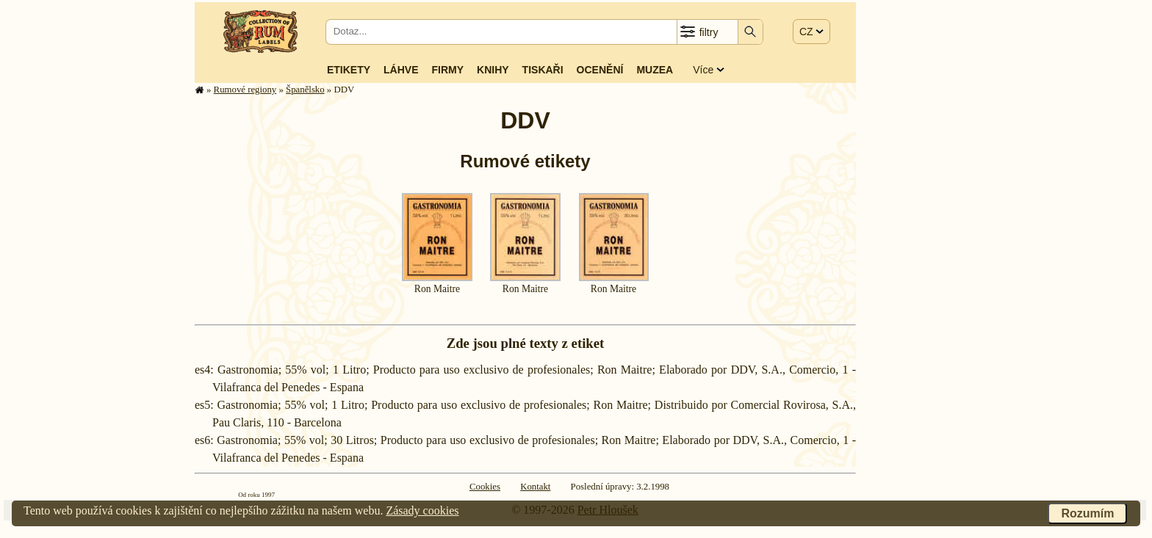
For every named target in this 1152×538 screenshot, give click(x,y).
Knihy (493, 70)
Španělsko (305, 89)
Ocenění (600, 70)
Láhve (401, 70)
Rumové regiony (245, 89)
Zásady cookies (422, 510)
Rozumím (1087, 513)
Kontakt (535, 486)
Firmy (447, 70)
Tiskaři (543, 70)
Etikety (348, 70)
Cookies (484, 486)
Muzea (654, 70)
